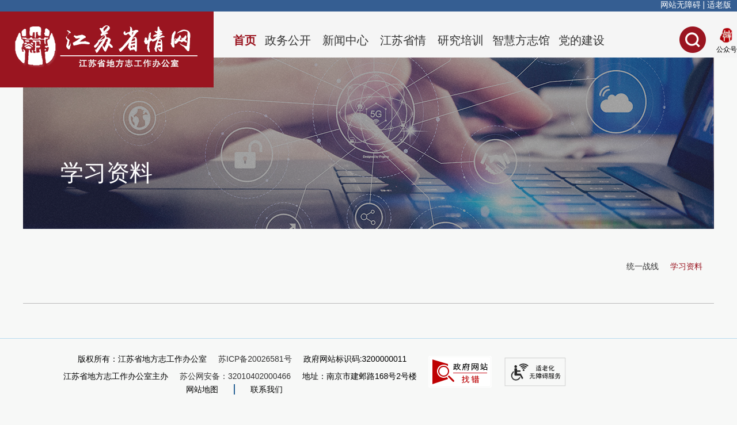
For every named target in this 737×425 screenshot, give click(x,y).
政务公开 (288, 40)
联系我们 (266, 389)
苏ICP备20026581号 (255, 358)
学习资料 (686, 266)
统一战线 (642, 266)
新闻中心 (345, 40)
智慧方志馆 (521, 40)
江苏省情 (403, 40)
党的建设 (582, 40)
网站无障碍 (680, 4)
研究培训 (461, 40)
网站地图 (202, 389)
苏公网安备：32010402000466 (235, 376)
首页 (244, 40)
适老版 (719, 4)
